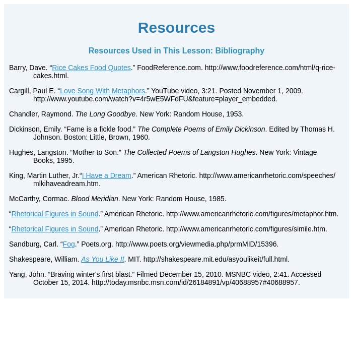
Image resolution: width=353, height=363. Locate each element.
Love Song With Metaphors (102, 91)
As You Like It (102, 259)
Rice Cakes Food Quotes (91, 68)
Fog (69, 244)
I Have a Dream (106, 175)
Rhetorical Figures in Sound (55, 214)
